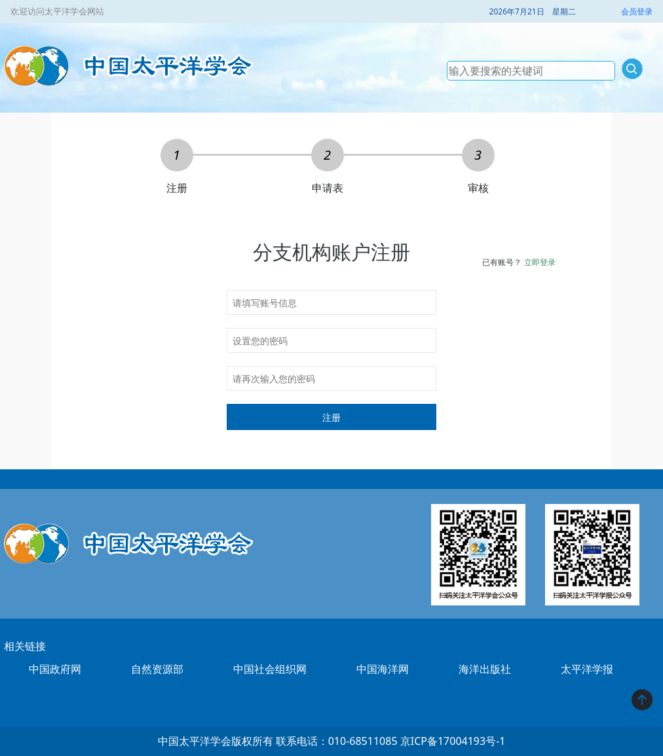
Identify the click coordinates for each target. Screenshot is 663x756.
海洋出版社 (485, 669)
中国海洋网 (382, 669)
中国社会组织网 (270, 669)
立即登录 (540, 262)
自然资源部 (157, 669)
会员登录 (637, 11)
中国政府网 (55, 669)
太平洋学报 (587, 669)
